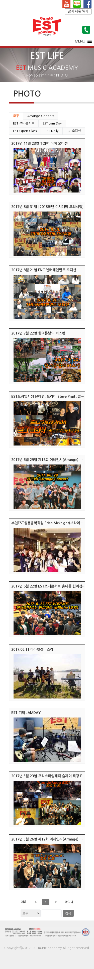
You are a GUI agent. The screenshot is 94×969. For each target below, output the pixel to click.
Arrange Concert (40, 116)
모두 (16, 116)
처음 (24, 902)
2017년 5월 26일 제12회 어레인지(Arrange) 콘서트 (50, 839)
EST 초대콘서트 (23, 123)
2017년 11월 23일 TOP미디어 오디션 (39, 143)
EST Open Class (25, 130)
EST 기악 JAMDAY (26, 712)
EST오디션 (74, 130)
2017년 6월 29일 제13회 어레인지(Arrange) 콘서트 (50, 460)
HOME (30, 75)
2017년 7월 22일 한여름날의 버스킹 (38, 333)
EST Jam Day (52, 123)
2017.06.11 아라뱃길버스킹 (32, 649)
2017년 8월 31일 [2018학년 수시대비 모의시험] (47, 206)
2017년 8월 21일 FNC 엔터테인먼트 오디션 (43, 270)
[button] (80, 41)
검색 (68, 913)
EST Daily (51, 130)
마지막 (69, 902)
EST (34, 948)
